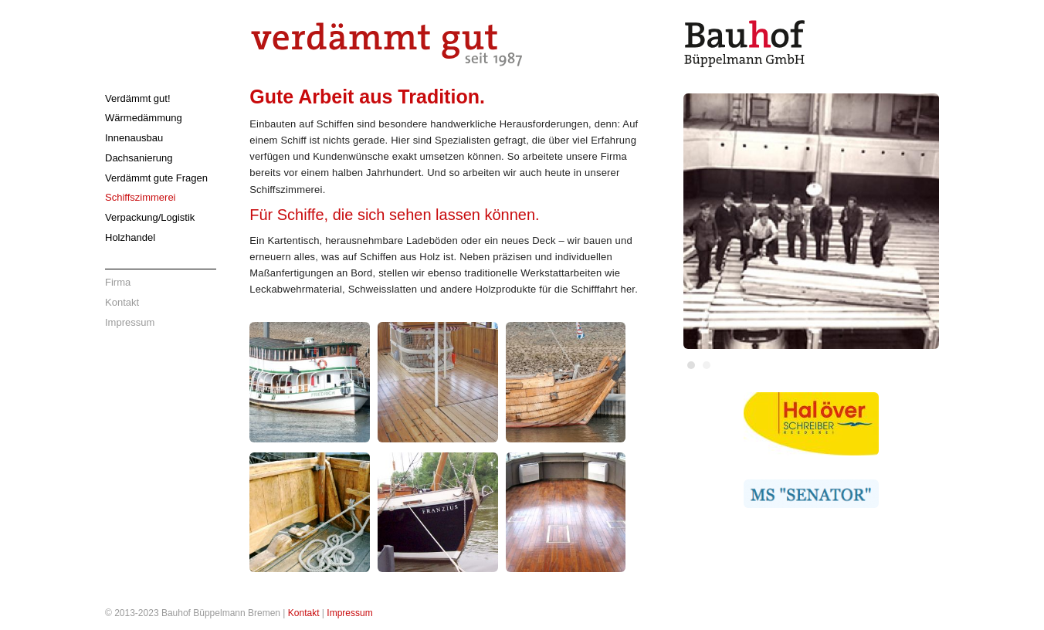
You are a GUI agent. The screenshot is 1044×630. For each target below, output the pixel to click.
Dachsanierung (138, 158)
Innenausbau (134, 138)
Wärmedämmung (143, 118)
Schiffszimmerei (140, 197)
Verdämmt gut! (138, 98)
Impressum (129, 322)
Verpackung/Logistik (150, 217)
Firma (117, 282)
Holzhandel (130, 237)
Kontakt (122, 302)
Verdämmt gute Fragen (156, 178)
